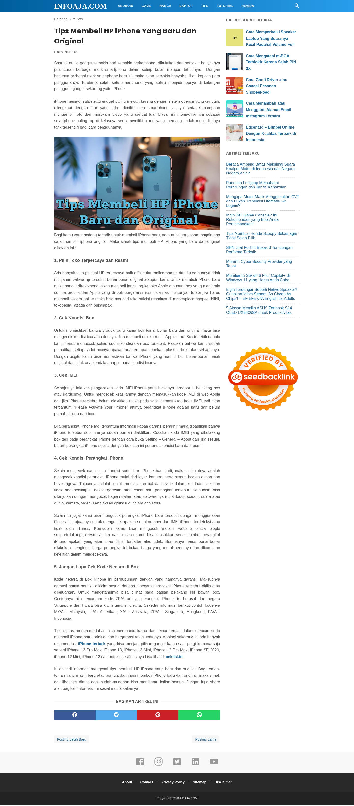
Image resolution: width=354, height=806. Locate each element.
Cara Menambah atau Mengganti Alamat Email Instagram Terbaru (268, 109)
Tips (204, 6)
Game (146, 6)
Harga (165, 6)
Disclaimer (225, 783)
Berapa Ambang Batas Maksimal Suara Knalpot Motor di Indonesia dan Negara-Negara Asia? (261, 168)
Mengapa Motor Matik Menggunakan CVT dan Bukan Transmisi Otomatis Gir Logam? (262, 201)
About (125, 783)
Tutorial (225, 6)
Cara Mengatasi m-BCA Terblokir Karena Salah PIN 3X (271, 62)
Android (125, 6)
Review (248, 6)
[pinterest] (158, 716)
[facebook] (75, 716)
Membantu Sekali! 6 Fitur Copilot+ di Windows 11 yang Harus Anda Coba (258, 277)
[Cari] (297, 7)
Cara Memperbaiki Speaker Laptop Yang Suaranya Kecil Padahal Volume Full (271, 38)
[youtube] (214, 765)
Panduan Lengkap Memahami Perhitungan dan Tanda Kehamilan (256, 185)
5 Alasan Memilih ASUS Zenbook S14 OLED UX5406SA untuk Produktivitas (259, 310)
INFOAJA (70, 53)
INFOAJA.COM (80, 6)
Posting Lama (205, 740)
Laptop (186, 6)
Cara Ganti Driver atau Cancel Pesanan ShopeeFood (266, 86)
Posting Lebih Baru (71, 740)
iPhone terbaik (92, 645)
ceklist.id (174, 658)
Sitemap (200, 783)
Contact (145, 783)
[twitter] (116, 716)
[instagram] (158, 765)
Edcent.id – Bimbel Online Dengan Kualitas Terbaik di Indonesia (271, 133)
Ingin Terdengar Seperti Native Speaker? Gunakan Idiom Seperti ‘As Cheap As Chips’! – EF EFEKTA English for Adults (261, 294)
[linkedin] (195, 765)
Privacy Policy (173, 783)
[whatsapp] (199, 716)
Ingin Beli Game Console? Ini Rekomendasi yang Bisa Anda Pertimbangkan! (252, 219)
